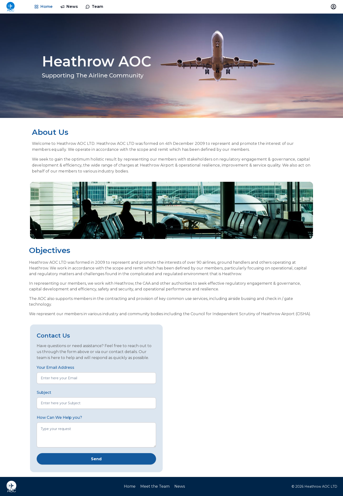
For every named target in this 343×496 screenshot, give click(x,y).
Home (43, 6)
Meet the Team (155, 486)
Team (94, 6)
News (69, 6)
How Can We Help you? (59, 417)
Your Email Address (55, 367)
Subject (44, 392)
